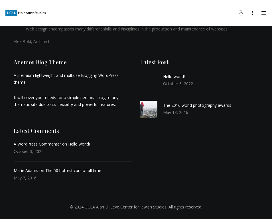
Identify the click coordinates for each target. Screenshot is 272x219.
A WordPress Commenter (37, 144)
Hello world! (174, 76)
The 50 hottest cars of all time (73, 170)
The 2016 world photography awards (197, 105)
